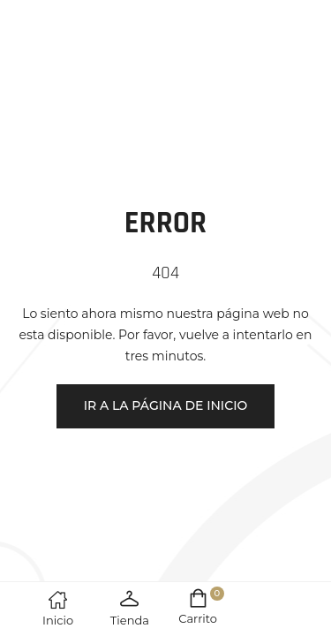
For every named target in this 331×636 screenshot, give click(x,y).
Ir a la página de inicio (166, 405)
